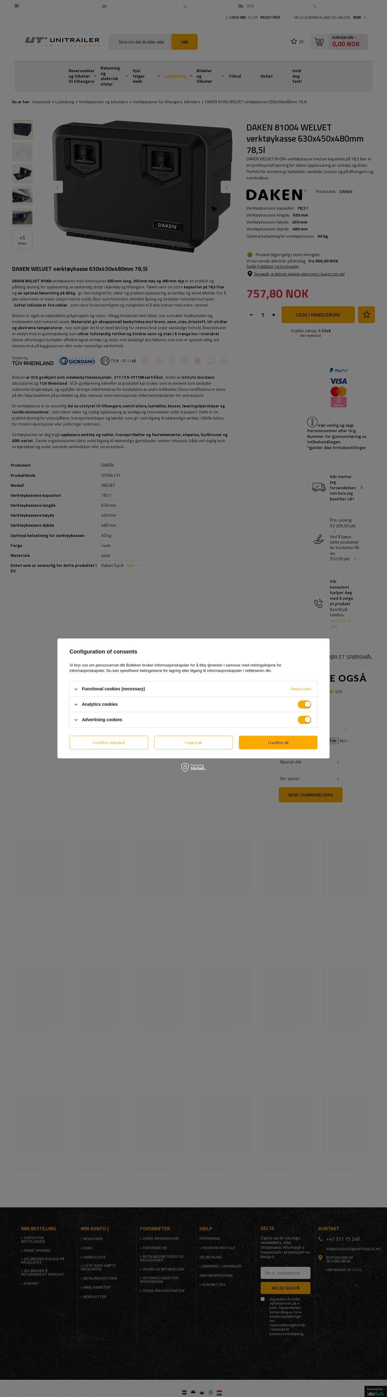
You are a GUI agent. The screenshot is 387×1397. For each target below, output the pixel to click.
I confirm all (278, 742)
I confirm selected (109, 742)
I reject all (193, 742)
